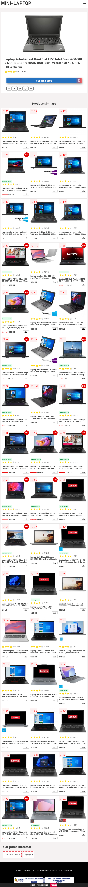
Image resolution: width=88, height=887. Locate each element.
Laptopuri (28, 854)
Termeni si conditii (23, 870)
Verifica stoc (59, 80)
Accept (54, 885)
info (26, 147)
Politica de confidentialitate (45, 870)
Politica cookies (65, 870)
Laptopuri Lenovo (12, 854)
